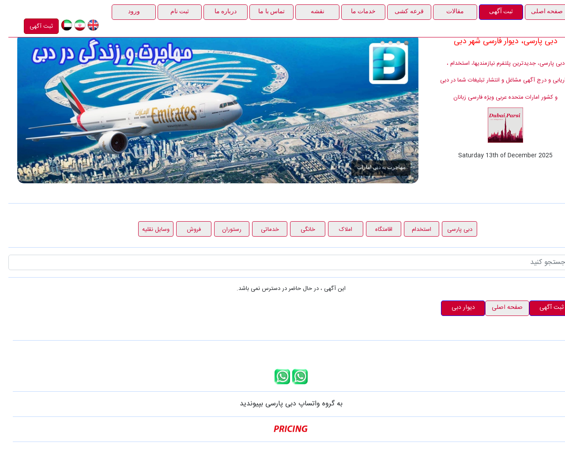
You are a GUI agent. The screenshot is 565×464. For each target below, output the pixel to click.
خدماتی (261, 229)
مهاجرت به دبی (398, 43)
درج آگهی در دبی (374, 43)
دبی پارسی (451, 229)
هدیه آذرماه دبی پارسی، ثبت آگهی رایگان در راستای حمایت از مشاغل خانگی (382, 43)
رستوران (223, 229)
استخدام (413, 229)
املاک (337, 229)
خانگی (299, 229)
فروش (185, 229)
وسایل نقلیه (147, 229)
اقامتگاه (375, 229)
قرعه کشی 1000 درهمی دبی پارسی (390, 43)
